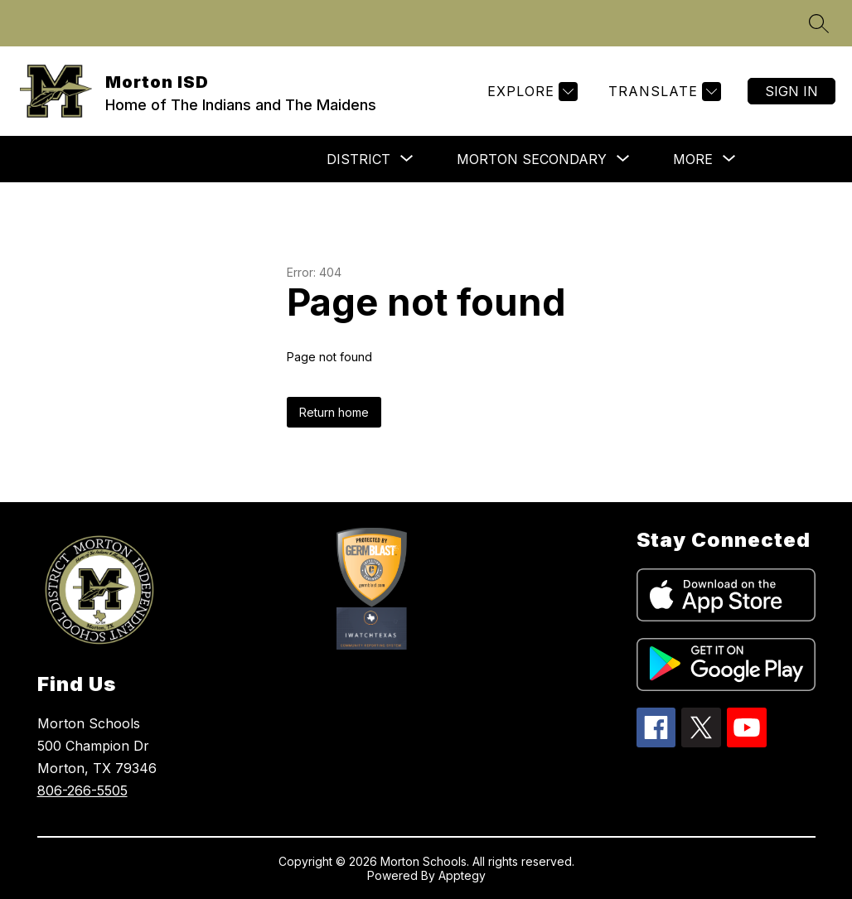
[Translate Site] (662, 91)
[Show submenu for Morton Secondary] (532, 159)
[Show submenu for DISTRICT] (358, 159)
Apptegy (462, 875)
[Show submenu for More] (693, 159)
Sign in (791, 91)
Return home (334, 412)
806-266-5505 (82, 790)
